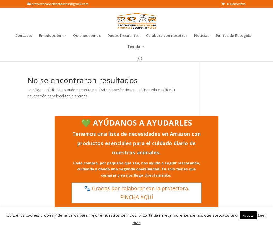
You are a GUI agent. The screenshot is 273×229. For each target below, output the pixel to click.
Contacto (23, 36)
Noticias (201, 36)
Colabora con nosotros (166, 36)
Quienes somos (87, 36)
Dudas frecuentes (123, 36)
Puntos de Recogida (234, 36)
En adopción (50, 36)
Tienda (133, 47)
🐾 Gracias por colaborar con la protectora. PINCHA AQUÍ (136, 193)
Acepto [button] (248, 215)
